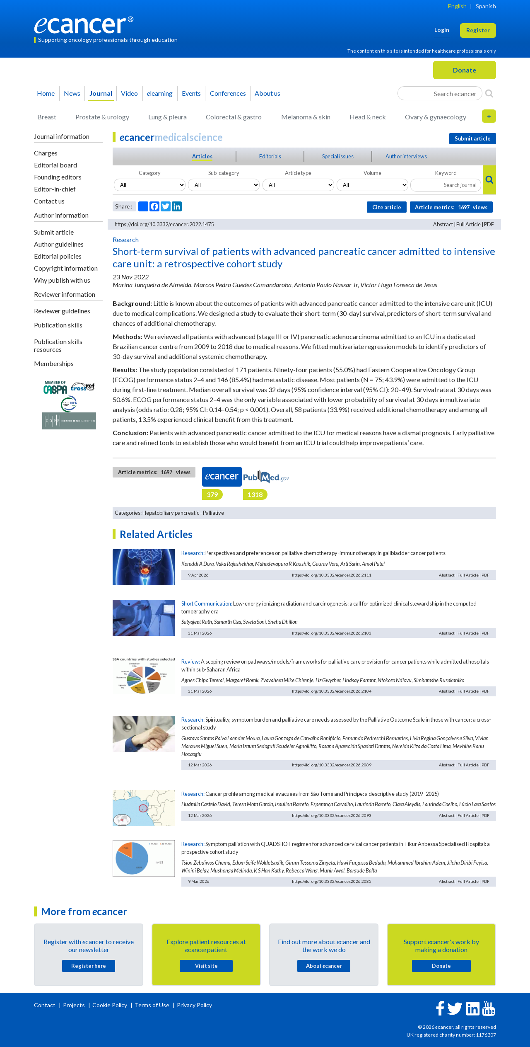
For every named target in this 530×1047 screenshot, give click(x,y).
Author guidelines (59, 244)
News (72, 93)
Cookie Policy (109, 1004)
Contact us (49, 201)
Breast (46, 117)
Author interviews (406, 156)
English (457, 6)
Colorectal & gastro (234, 117)
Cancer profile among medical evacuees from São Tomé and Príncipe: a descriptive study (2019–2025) (322, 793)
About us (267, 93)
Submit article (54, 232)
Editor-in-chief (55, 189)
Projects (74, 1004)
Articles (202, 156)
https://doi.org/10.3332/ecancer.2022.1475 (164, 224)
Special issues (338, 156)
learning (160, 93)
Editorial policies (58, 256)
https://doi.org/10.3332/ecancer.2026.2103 (331, 632)
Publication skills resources (58, 345)
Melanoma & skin (305, 117)
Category (150, 173)
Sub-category (223, 173)
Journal (100, 93)
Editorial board (55, 165)
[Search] (489, 93)
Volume (372, 173)
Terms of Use (152, 1004)
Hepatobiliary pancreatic (170, 512)
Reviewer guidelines (62, 311)
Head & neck (367, 117)
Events (191, 93)
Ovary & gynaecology (435, 117)
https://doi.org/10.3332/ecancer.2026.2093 (331, 815)
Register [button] (478, 30)
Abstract (443, 224)
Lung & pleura (167, 117)
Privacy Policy (194, 1004)
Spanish (486, 6)
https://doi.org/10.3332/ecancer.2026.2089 (331, 764)
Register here (88, 965)
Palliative (213, 512)
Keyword (446, 173)
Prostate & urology (102, 117)
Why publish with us (62, 280)
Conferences (228, 93)
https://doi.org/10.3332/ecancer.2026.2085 (331, 881)
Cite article (386, 207)
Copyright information (66, 268)
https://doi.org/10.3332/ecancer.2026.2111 (331, 574)
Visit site (206, 965)
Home (46, 93)
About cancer (324, 965)
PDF (489, 224)
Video (129, 93)
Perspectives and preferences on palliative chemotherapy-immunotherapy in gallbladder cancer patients (325, 553)
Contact (45, 1004)
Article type (298, 173)
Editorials (270, 156)
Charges (46, 153)
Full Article (468, 224)
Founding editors (58, 177)
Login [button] (441, 29)
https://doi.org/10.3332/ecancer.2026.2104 (331, 690)
